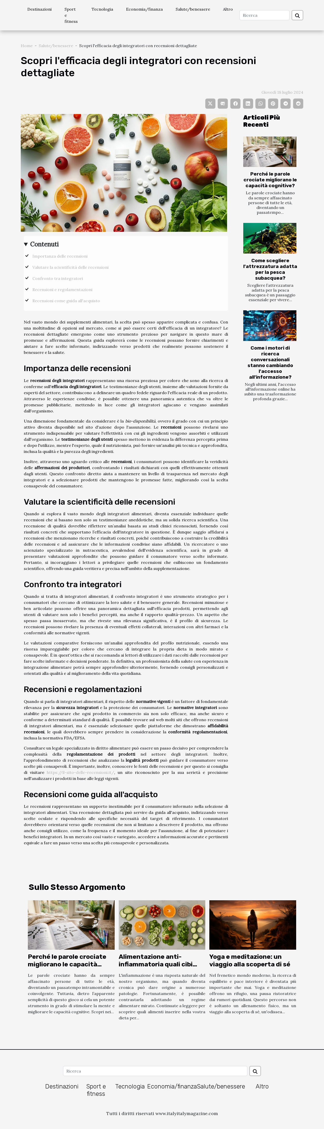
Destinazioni (39, 9)
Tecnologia (102, 9)
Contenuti (44, 244)
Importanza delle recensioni (60, 256)
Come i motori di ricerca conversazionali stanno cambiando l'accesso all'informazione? (270, 362)
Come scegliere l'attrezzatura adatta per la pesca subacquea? (270, 269)
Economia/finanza (144, 9)
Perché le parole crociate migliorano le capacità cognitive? (270, 179)
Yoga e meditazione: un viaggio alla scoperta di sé (249, 960)
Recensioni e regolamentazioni (62, 289)
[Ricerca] (264, 15)
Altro (228, 9)
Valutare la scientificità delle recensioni (70, 267)
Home (27, 45)
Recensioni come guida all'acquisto (66, 300)
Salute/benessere (193, 9)
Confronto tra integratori (57, 278)
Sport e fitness (71, 15)
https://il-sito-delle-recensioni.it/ (80, 772)
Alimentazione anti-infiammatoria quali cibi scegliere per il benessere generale (158, 968)
